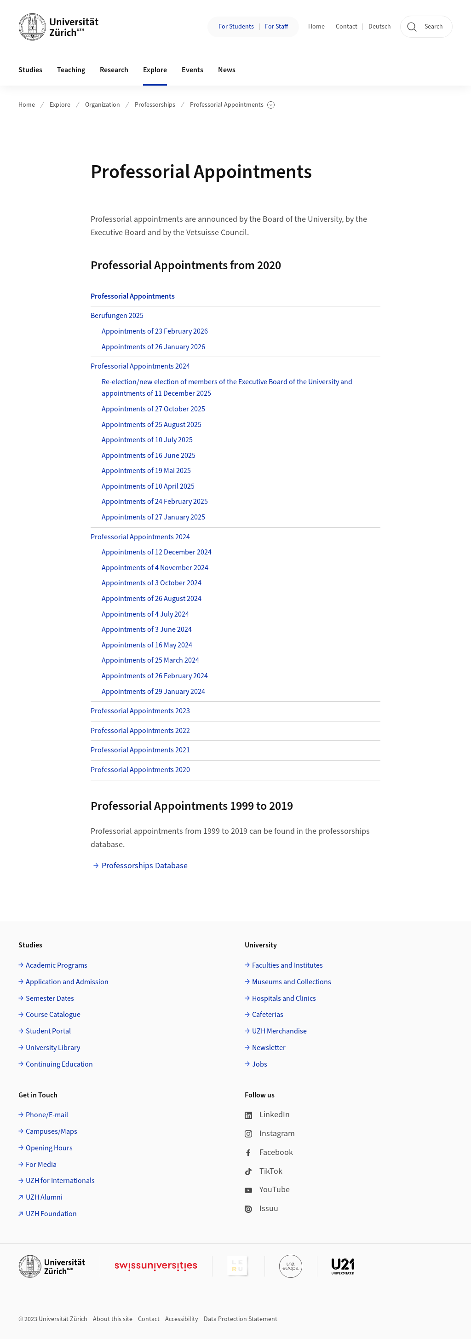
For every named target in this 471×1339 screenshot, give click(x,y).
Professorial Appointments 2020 (140, 770)
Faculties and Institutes (287, 965)
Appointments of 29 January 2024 (153, 692)
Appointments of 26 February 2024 (155, 676)
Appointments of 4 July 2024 (145, 614)
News (227, 70)
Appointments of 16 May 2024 (147, 645)
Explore (60, 105)
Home (316, 26)
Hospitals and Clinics (284, 998)
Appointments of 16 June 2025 (148, 455)
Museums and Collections (291, 982)
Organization (102, 105)
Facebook (269, 1152)
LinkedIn (267, 1114)
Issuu (261, 1208)
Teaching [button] (71, 70)
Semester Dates (50, 998)
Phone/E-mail (47, 1115)
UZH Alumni (44, 1197)
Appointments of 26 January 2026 (153, 347)
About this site (112, 1319)
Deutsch (379, 26)
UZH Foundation (51, 1214)
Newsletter (269, 1048)
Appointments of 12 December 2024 (157, 552)
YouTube (267, 1189)
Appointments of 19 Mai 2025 (146, 471)
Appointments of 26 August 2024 (151, 599)
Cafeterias (267, 1015)
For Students (236, 26)
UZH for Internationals (60, 1181)
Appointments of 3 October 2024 (151, 583)
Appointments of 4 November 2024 (155, 568)
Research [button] (114, 70)
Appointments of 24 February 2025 (155, 501)
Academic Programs (56, 965)
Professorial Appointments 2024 (140, 366)
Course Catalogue (53, 1015)
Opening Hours (49, 1148)
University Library (53, 1048)
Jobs (259, 1064)
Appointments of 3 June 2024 (147, 629)
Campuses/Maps (51, 1131)
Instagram (270, 1133)
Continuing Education (59, 1064)
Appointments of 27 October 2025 (153, 409)
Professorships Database (145, 866)
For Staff (276, 26)
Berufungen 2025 (117, 316)
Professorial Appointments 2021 (140, 750)
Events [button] (192, 70)
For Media (41, 1165)
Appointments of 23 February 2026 (155, 331)
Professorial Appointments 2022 (140, 731)
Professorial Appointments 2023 (140, 711)
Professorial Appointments (232, 105)
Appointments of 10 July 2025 (147, 440)
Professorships (155, 105)
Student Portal (48, 1031)
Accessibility (181, 1319)
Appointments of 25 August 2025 (151, 425)
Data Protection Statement (240, 1319)
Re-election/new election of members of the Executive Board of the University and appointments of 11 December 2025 (227, 388)
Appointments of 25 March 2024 (150, 660)
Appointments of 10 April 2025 (148, 486)
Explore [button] (155, 70)
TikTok (263, 1171)
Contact (346, 26)
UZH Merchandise (279, 1031)
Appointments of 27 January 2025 (153, 517)
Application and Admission (67, 982)
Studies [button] (30, 70)
